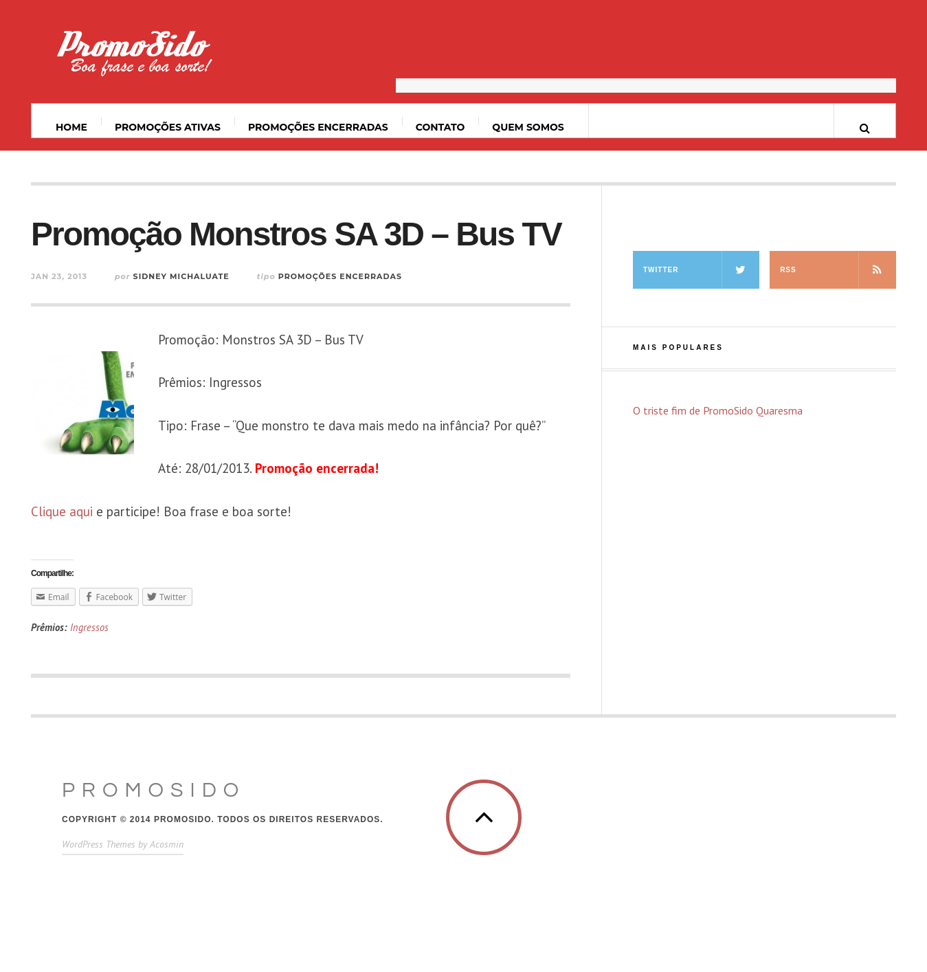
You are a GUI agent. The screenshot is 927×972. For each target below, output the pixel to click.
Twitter (701, 270)
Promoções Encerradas (318, 127)
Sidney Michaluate (181, 276)
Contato (440, 127)
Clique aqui (62, 511)
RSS (838, 270)
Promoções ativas (168, 127)
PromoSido (153, 790)
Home (71, 127)
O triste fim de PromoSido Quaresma (718, 410)
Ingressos (89, 627)
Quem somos (527, 127)
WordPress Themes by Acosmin (122, 844)
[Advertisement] (646, 58)
